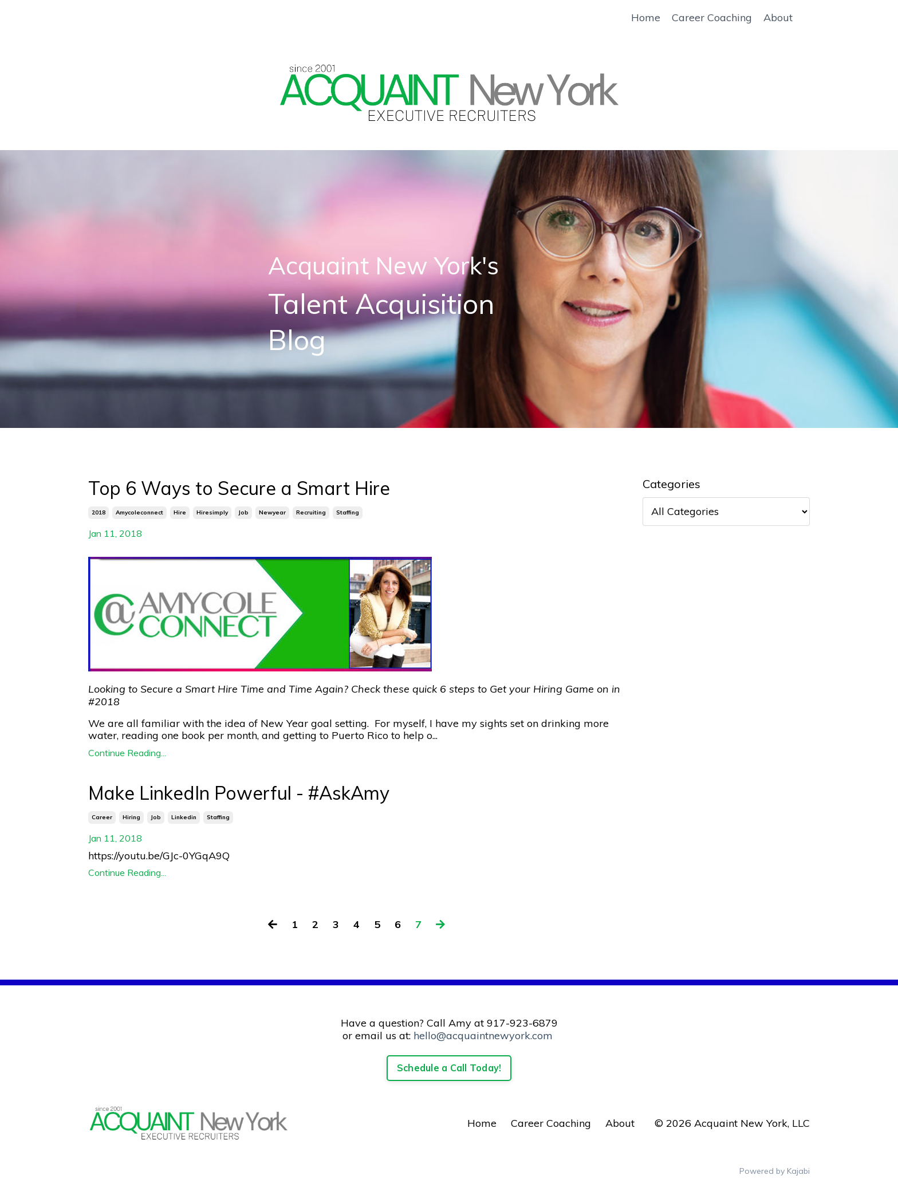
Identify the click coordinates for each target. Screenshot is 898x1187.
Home (645, 17)
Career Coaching (712, 17)
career (102, 817)
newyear (272, 512)
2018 (98, 512)
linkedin (183, 817)
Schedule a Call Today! (449, 1068)
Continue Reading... (127, 753)
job (243, 512)
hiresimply (212, 512)
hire (180, 512)
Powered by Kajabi (774, 1171)
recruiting (311, 512)
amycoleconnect (139, 512)
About (778, 17)
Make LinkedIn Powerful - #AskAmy (238, 792)
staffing (347, 512)
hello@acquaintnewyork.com (483, 1035)
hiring (131, 817)
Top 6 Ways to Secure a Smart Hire (239, 488)
